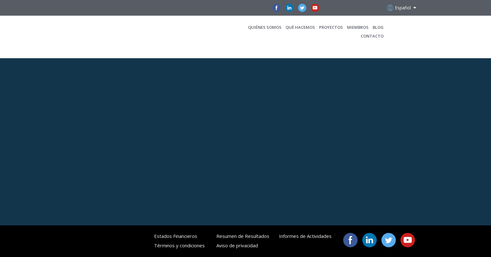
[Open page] (105, 31)
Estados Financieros (175, 236)
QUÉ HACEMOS (300, 27)
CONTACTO (372, 36)
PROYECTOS (331, 27)
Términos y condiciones (179, 245)
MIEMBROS (358, 27)
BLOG (378, 27)
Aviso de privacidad (237, 245)
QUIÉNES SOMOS (265, 27)
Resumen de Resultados (242, 236)
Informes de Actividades (305, 236)
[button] (276, 8)
